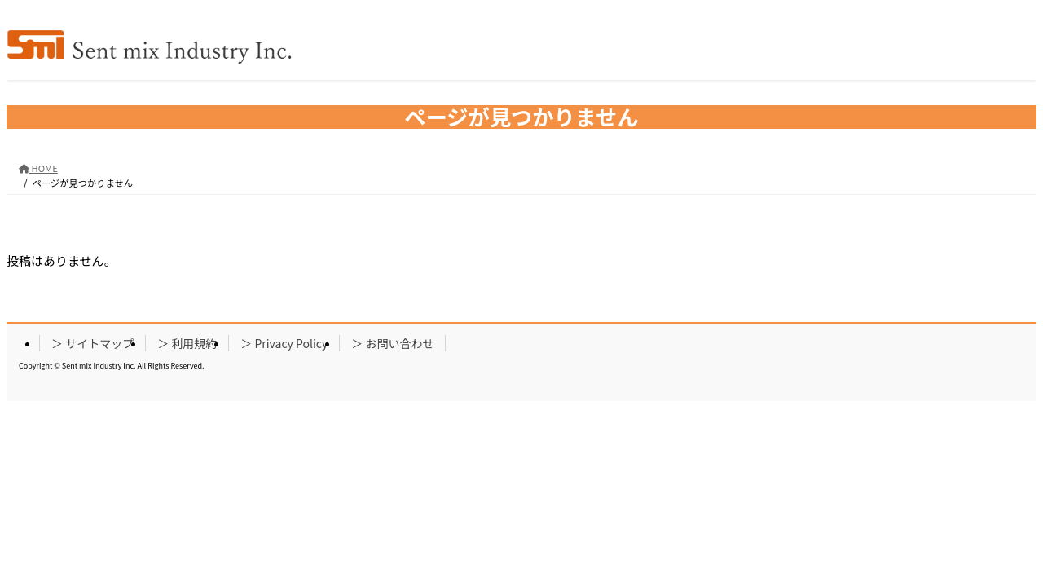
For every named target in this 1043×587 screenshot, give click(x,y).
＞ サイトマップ (92, 343)
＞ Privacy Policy (284, 343)
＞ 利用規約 (187, 343)
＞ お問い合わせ (392, 343)
